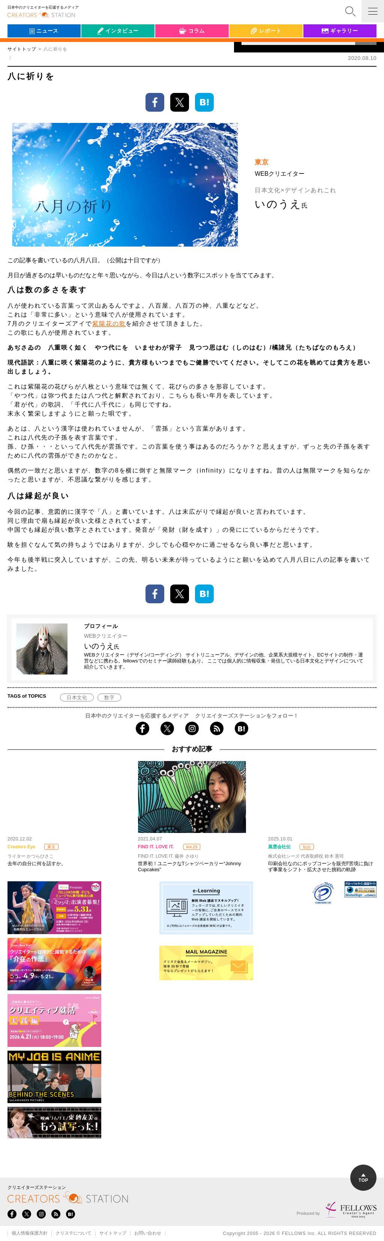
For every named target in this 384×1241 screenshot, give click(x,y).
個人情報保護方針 (30, 1233)
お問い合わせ (147, 1233)
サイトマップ (112, 1233)
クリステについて (74, 1233)
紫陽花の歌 (109, 323)
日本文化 (77, 697)
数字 (109, 697)
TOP (363, 1178)
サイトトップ (22, 49)
